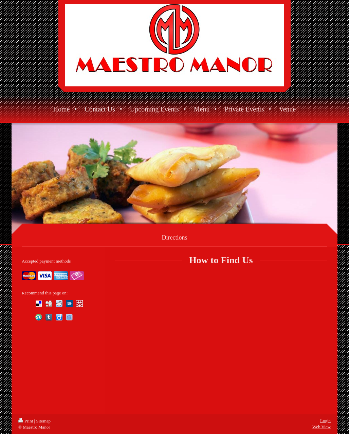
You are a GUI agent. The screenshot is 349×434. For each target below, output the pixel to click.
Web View (321, 426)
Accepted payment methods (46, 261)
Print (25, 420)
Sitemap (43, 420)
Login (325, 420)
